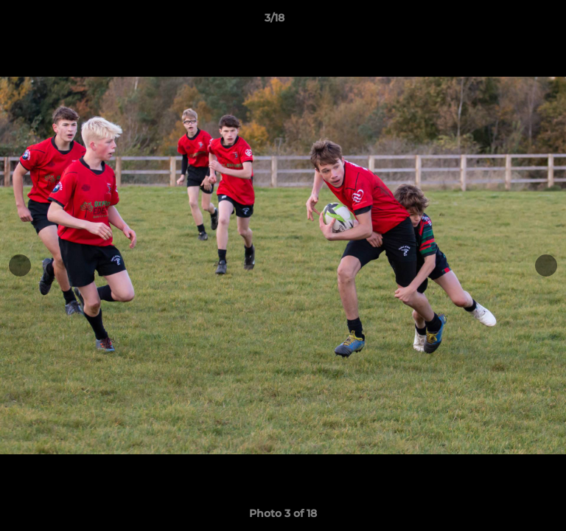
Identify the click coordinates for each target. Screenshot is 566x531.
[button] (513, 21)
